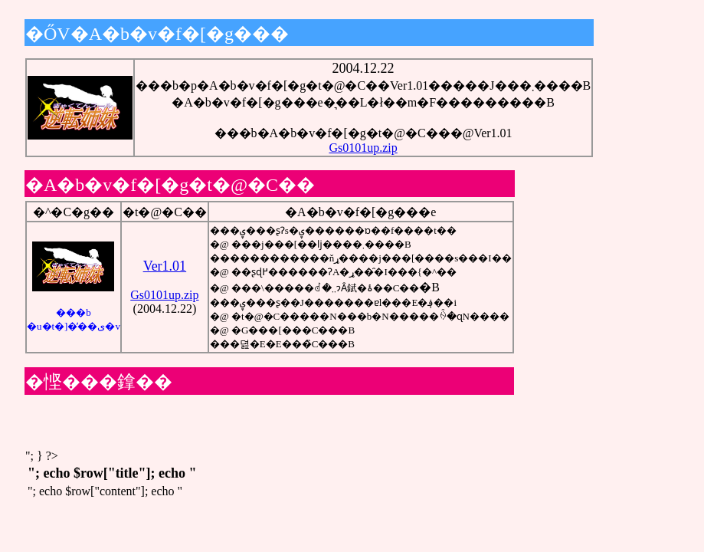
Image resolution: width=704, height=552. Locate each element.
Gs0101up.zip (363, 147)
